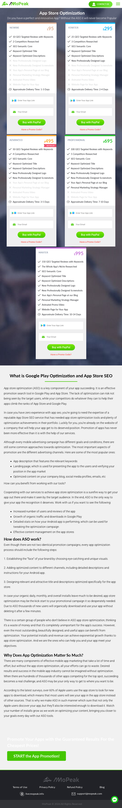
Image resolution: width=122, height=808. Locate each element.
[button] (118, 4)
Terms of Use (20, 787)
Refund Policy (74, 787)
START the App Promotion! (36, 756)
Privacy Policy (47, 787)
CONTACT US (100, 4)
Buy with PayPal (32, 122)
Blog (102, 787)
